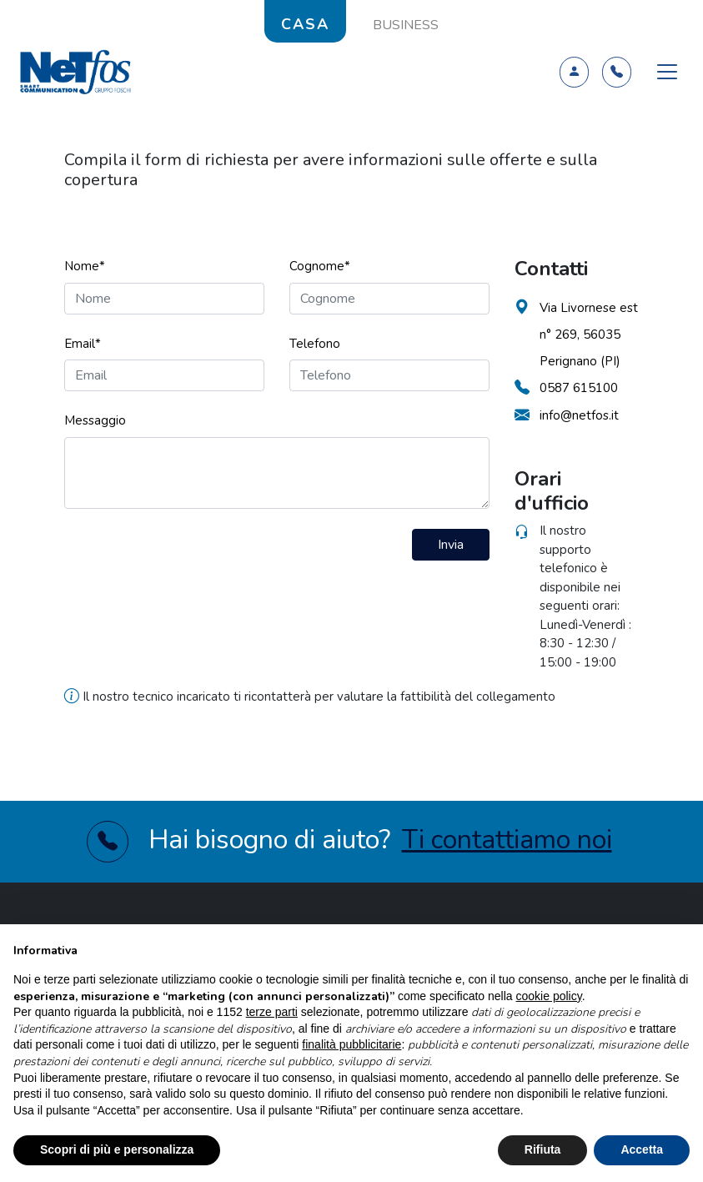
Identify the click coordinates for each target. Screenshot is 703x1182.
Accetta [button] (641, 1149)
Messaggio (95, 420)
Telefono (314, 343)
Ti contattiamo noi (507, 840)
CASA (305, 24)
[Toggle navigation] (667, 72)
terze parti (272, 1012)
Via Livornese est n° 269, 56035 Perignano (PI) (589, 334)
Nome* (84, 266)
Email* (82, 343)
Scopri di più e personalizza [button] (116, 1149)
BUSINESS (406, 25)
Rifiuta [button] (543, 1149)
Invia (451, 545)
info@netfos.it (579, 415)
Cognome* (319, 266)
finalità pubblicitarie (351, 1044)
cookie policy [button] (549, 996)
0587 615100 (579, 388)
